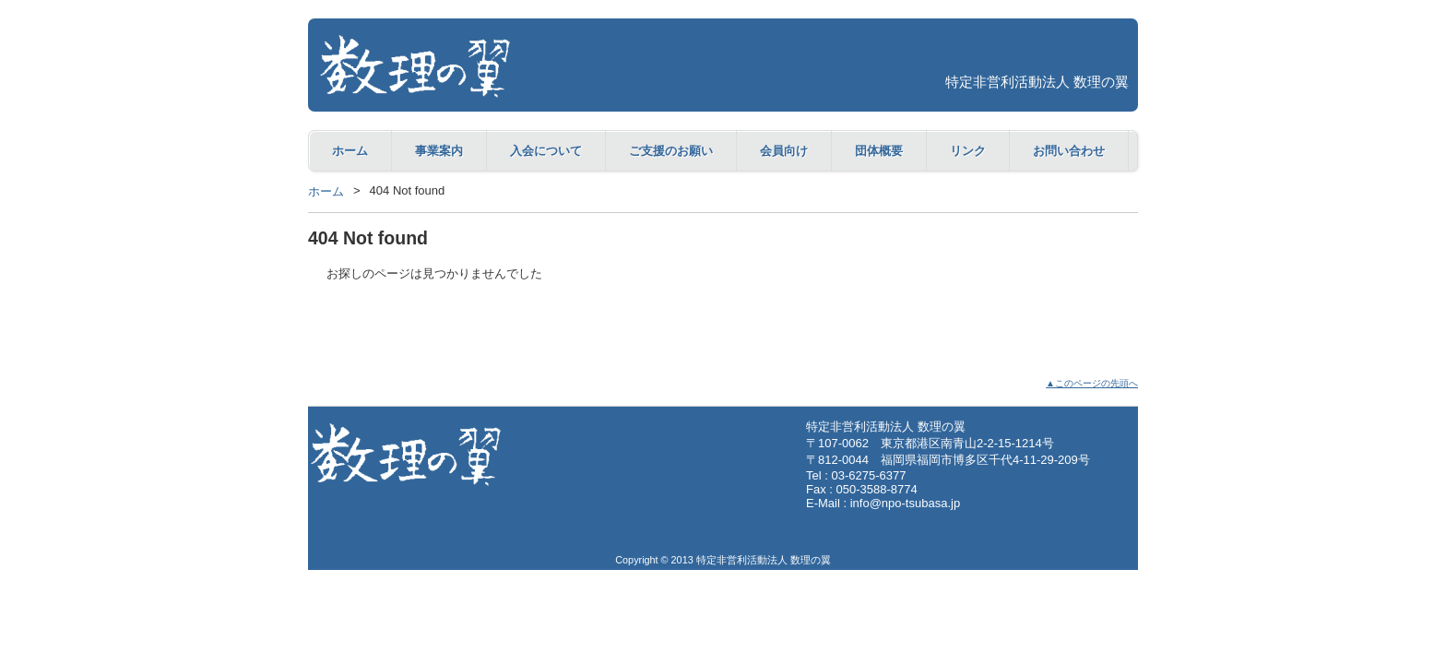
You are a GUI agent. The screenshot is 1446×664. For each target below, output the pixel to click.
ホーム (350, 151)
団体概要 (879, 151)
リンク (968, 151)
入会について (546, 151)
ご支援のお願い (671, 151)
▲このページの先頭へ (1092, 383)
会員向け (784, 151)
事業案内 (439, 151)
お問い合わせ (1069, 151)
